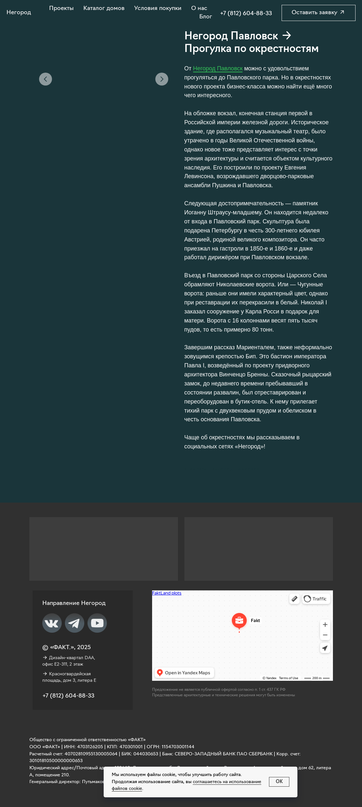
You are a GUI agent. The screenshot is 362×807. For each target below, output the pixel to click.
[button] (319, 13)
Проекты (61, 8)
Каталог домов (104, 8)
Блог (205, 17)
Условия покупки (157, 8)
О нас (199, 8)
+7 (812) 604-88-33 (246, 14)
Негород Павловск (218, 68)
